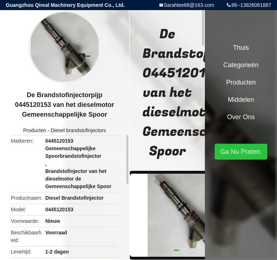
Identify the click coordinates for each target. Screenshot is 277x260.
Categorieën (241, 65)
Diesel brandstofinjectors (78, 130)
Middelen (241, 99)
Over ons (241, 117)
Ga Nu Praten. (240, 151)
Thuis (241, 47)
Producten (34, 130)
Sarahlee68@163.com (189, 5)
